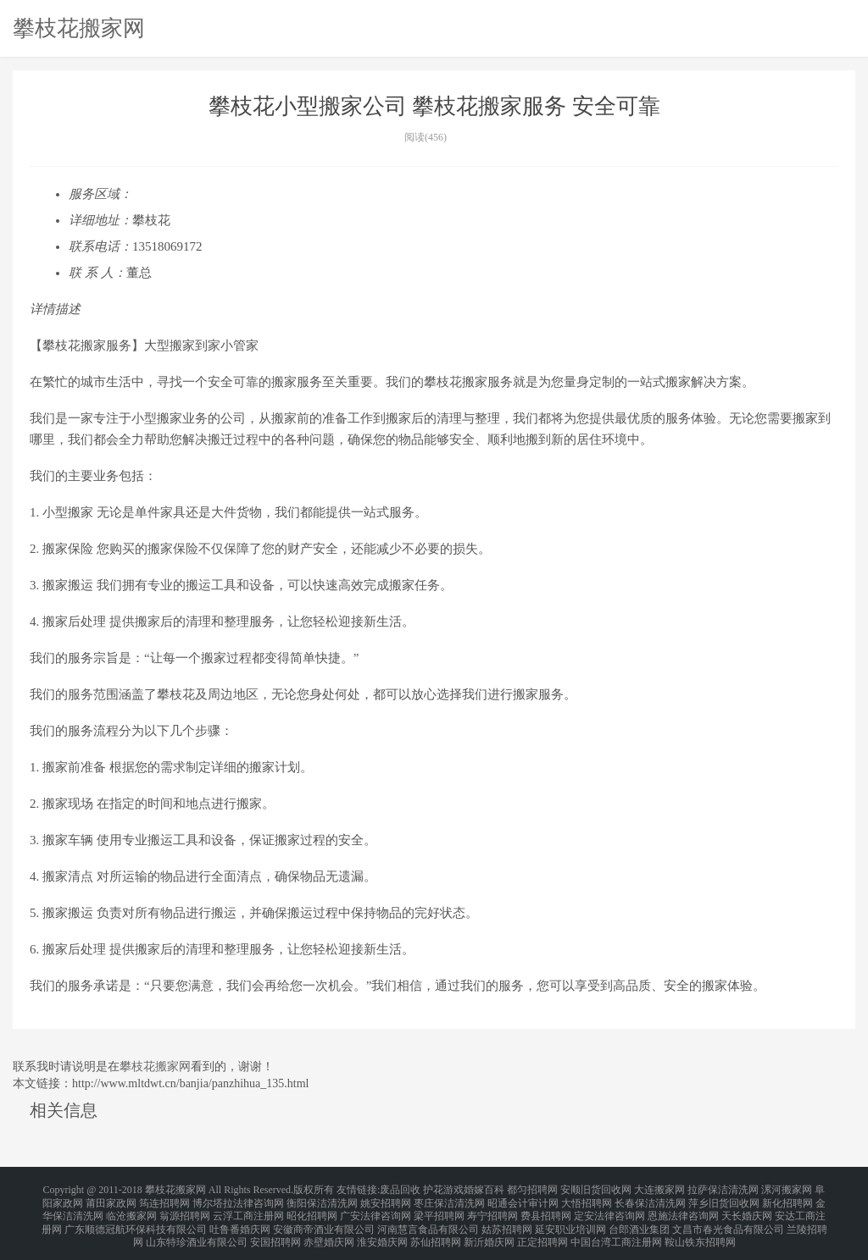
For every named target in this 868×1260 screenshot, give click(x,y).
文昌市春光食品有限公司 (728, 1219)
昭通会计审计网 (523, 1199)
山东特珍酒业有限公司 (197, 1229)
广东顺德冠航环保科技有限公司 (135, 1219)
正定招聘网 (542, 1229)
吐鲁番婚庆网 (239, 1219)
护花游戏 (443, 1189)
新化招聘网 (787, 1199)
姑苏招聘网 (506, 1219)
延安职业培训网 (570, 1219)
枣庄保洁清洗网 (449, 1199)
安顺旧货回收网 (596, 1189)
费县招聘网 (545, 1209)
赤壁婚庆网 (328, 1229)
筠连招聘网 (164, 1199)
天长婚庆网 (746, 1209)
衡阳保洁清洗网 (322, 1199)
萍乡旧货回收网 (724, 1199)
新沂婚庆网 (489, 1229)
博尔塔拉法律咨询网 (238, 1199)
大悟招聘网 (586, 1199)
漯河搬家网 (786, 1189)
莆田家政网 (111, 1199)
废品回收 (400, 1189)
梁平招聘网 (439, 1209)
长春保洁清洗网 (650, 1199)
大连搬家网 (659, 1189)
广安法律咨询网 (375, 1209)
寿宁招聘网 (492, 1209)
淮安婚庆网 (382, 1229)
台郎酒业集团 (639, 1219)
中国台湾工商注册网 (616, 1229)
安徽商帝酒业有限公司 (324, 1219)
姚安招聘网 (385, 1199)
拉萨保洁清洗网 (723, 1189)
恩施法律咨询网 (683, 1209)
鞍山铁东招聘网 (700, 1229)
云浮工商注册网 (248, 1209)
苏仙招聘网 (435, 1229)
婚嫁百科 (484, 1189)
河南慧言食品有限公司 (428, 1219)
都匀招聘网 (532, 1189)
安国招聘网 (275, 1229)
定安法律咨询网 (609, 1209)
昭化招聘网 (312, 1209)
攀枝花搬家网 (79, 28)
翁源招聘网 (184, 1209)
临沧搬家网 (131, 1209)
